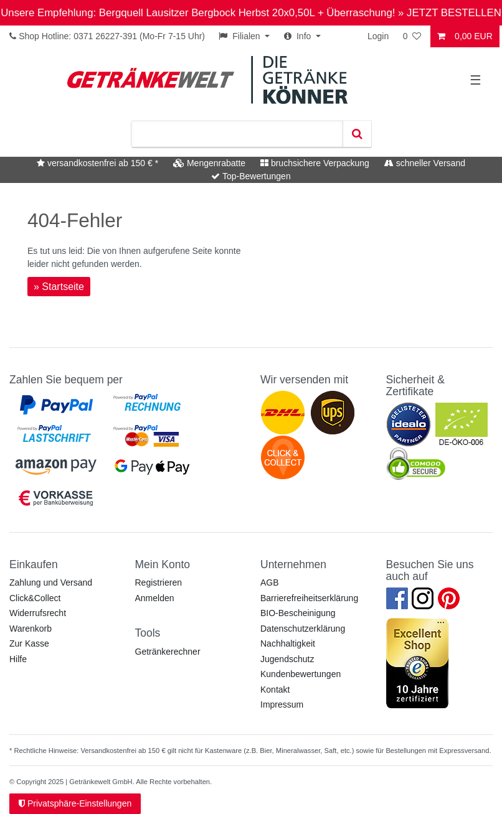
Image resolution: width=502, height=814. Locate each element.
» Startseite (59, 286)
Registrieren (158, 582)
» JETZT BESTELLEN (449, 13)
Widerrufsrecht (37, 613)
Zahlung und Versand (50, 582)
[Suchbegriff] (237, 134)
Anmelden (154, 598)
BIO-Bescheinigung (298, 613)
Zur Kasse (29, 643)
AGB (269, 582)
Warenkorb (30, 629)
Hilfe (18, 659)
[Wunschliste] (412, 36)
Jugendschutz (287, 659)
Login (378, 36)
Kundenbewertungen (300, 674)
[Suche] (357, 134)
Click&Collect (34, 598)
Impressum (281, 704)
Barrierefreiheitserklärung (309, 598)
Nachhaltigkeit (287, 643)
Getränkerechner (168, 652)
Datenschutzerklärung (302, 629)
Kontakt (275, 690)
